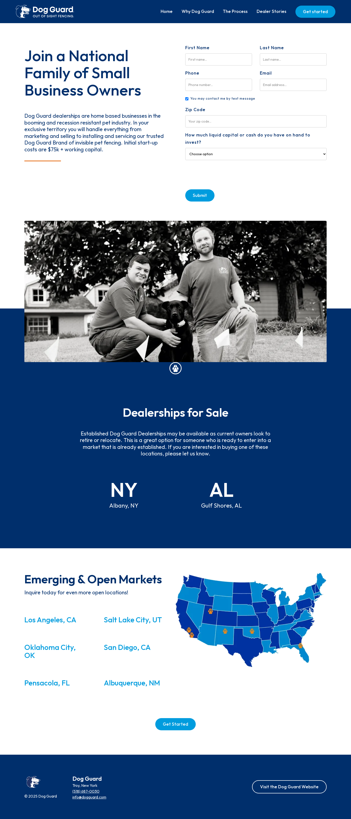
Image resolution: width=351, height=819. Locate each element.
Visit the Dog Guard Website (289, 787)
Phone (192, 73)
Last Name (272, 47)
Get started (315, 11)
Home (167, 11)
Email (266, 73)
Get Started (175, 724)
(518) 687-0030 (85, 791)
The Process (235, 11)
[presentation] (222, 173)
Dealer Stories (271, 11)
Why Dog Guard (198, 11)
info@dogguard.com (89, 797)
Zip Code (195, 109)
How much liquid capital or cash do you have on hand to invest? (247, 138)
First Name (197, 47)
